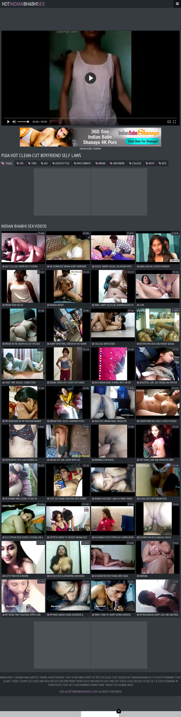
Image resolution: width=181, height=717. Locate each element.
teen (32, 163)
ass (44, 163)
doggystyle (60, 163)
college (135, 163)
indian (100, 163)
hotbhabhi (23, 3)
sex (20, 163)
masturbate (82, 163)
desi (162, 163)
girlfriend (117, 163)
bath (150, 163)
